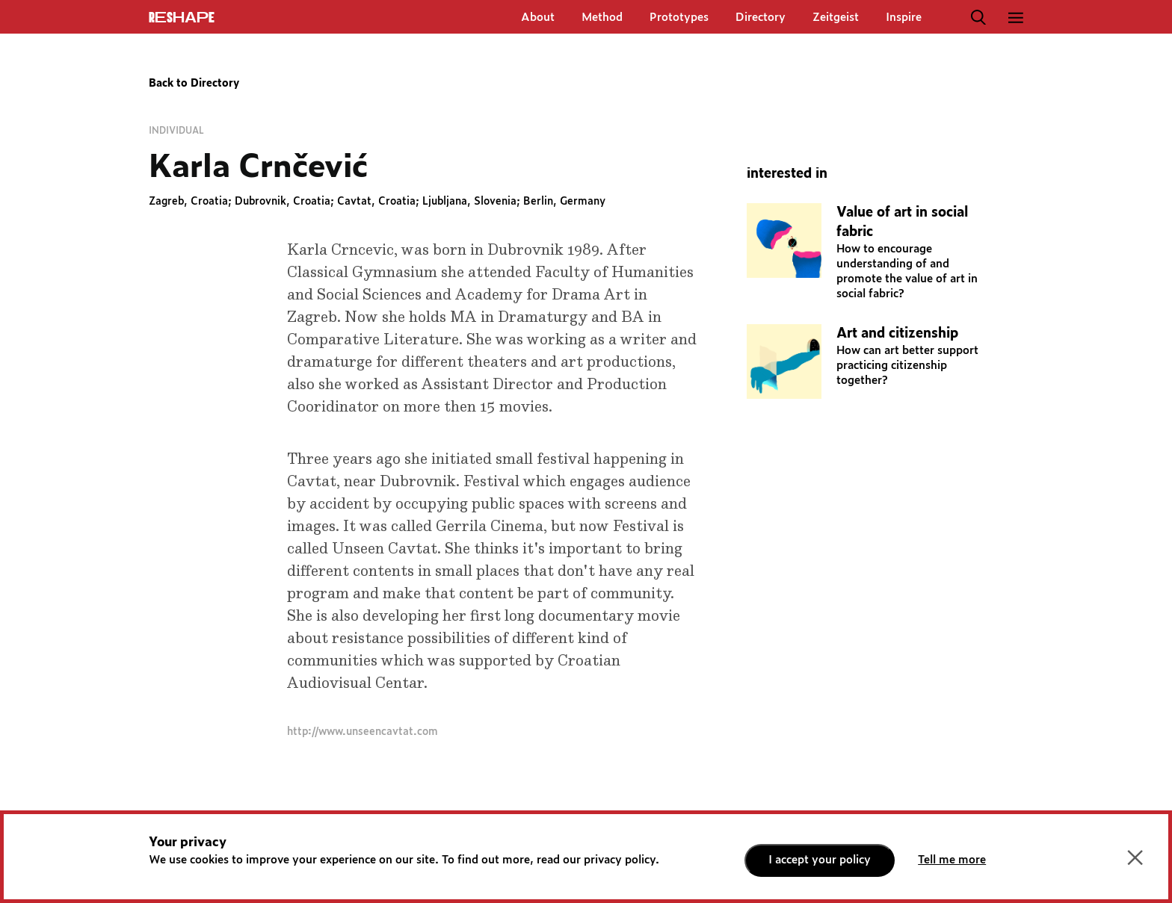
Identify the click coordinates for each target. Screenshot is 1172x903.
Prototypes (679, 17)
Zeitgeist (835, 17)
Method (602, 17)
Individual (176, 130)
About (538, 17)
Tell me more (952, 860)
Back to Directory (194, 83)
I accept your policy (819, 860)
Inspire (904, 17)
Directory (760, 17)
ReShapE (182, 18)
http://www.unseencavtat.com (362, 732)
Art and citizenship (897, 334)
